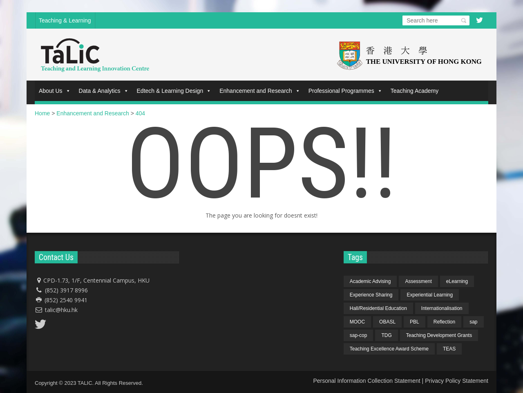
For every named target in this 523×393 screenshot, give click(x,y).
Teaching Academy (415, 91)
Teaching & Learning (65, 20)
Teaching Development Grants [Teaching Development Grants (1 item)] (439, 335)
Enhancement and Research (259, 91)
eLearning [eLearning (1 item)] (457, 281)
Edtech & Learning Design (174, 91)
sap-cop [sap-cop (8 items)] (358, 335)
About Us (55, 91)
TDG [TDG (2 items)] (386, 335)
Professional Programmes (345, 91)
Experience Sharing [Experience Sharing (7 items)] (371, 295)
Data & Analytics (104, 91)
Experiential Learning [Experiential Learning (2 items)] (430, 295)
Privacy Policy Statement (456, 380)
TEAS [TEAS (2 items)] (449, 349)
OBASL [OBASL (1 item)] (387, 322)
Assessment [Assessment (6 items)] (418, 281)
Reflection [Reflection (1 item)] (444, 322)
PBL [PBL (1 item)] (414, 322)
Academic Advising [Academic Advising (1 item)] (370, 281)
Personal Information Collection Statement (366, 380)
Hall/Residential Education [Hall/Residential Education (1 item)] (378, 308)
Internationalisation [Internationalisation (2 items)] (442, 308)
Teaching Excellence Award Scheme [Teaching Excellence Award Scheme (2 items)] (389, 349)
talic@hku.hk (61, 310)
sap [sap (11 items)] (473, 322)
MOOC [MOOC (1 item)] (357, 322)
